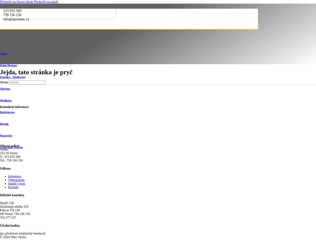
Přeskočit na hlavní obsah (16, 1)
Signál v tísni (16, 183)
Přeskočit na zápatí (46, 1)
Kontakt (13, 187)
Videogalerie (16, 180)
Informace (14, 176)
